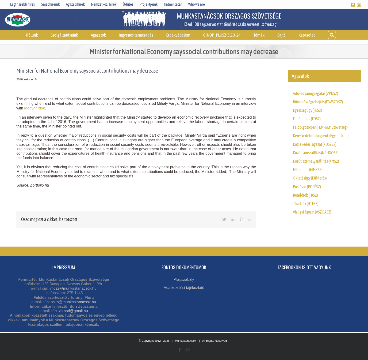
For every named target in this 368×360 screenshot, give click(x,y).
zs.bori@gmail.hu (73, 311)
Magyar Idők (34, 108)
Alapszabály (184, 279)
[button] (332, 35)
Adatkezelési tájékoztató (184, 288)
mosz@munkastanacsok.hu (73, 288)
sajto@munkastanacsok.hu (73, 302)
